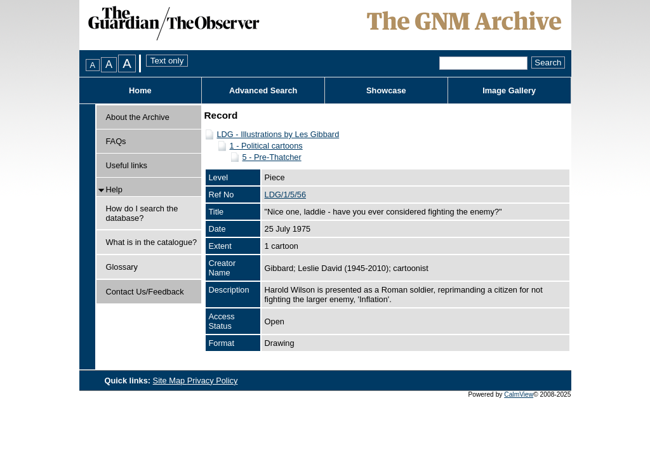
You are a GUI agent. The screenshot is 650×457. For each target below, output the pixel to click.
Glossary (122, 267)
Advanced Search (263, 90)
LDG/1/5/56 (285, 194)
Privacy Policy (212, 380)
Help (114, 189)
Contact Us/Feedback (145, 291)
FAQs (116, 141)
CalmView (518, 394)
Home (140, 90)
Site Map (170, 380)
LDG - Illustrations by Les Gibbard (278, 134)
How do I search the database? (142, 213)
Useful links (126, 165)
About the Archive (137, 117)
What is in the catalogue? (151, 242)
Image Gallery (509, 90)
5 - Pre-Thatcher (272, 157)
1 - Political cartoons (266, 145)
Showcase (386, 90)
